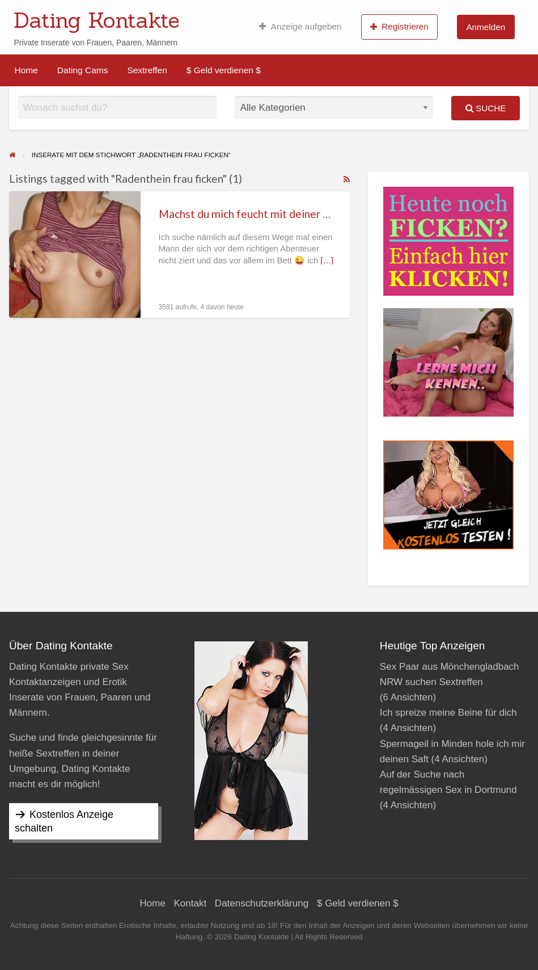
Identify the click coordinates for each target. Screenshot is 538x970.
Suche (485, 108)
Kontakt (189, 903)
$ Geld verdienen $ (224, 70)
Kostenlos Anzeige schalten (64, 821)
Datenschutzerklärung (261, 903)
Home (26, 70)
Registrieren (399, 27)
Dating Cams (82, 70)
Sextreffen (147, 70)
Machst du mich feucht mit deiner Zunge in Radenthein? (292, 213)
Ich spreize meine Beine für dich (448, 712)
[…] (326, 260)
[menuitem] (300, 26)
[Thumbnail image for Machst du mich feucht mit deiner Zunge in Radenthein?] (75, 254)
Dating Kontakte (97, 19)
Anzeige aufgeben (300, 27)
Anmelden (485, 27)
